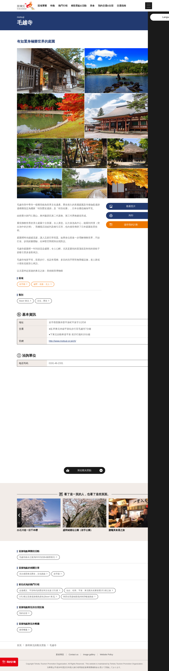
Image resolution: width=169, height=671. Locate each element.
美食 (92, 6)
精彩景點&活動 (79, 6)
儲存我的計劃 (124, 224)
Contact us (73, 655)
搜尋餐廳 (24, 630)
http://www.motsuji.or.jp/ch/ (62, 341)
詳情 (19, 500)
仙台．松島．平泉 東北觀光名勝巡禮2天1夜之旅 (89, 590)
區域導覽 (42, 6)
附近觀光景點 (84, 470)
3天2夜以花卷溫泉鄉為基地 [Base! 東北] (38, 596)
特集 (52, 6)
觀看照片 (123, 206)
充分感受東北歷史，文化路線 (33, 574)
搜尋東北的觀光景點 (35, 645)
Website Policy (106, 655)
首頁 (19, 645)
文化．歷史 (43, 301)
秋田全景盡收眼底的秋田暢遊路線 (79, 596)
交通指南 (121, 6)
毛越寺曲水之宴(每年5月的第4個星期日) (38, 557)
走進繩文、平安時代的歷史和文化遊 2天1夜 (40, 590)
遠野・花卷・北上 (42, 284)
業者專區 (60, 655)
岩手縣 (23, 284)
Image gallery (89, 655)
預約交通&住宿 (106, 6)
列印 (121, 215)
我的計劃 (9, 662)
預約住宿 (24, 613)
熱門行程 (63, 6)
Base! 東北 (25, 301)
